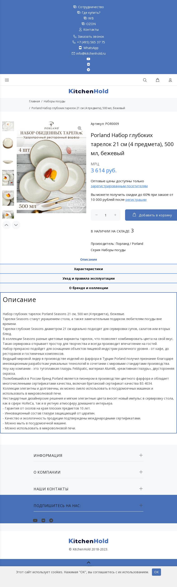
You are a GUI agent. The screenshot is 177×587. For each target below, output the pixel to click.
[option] (8, 125)
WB (90, 18)
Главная (34, 101)
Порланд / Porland (129, 243)
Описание (88, 259)
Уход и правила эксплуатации (89, 278)
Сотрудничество (91, 7)
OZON (91, 24)
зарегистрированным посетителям (119, 186)
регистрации (136, 199)
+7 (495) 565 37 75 (91, 42)
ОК (156, 572)
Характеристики (88, 269)
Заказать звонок (91, 36)
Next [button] (16, 224)
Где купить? (91, 12)
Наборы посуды (54, 101)
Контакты (91, 29)
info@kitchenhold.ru (91, 53)
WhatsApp (91, 48)
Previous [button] (6, 224)
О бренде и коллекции (88, 288)
